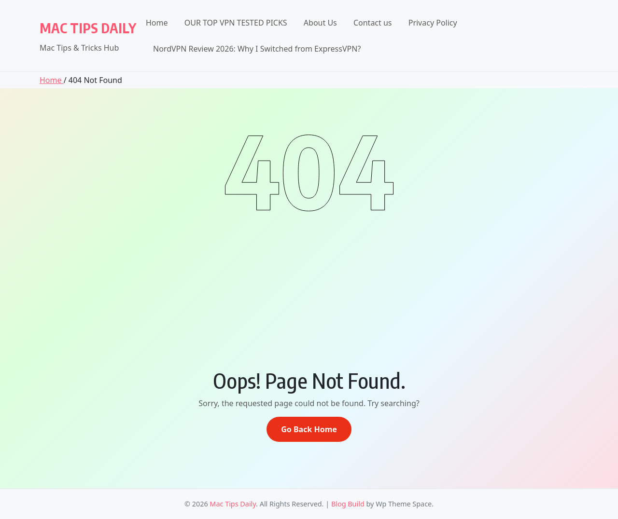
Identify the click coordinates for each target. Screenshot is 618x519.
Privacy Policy (432, 22)
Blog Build (348, 503)
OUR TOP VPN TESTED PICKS (235, 22)
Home (157, 22)
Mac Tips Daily (88, 27)
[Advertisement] (309, 283)
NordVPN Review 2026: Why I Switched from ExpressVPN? (257, 48)
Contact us (372, 22)
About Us (320, 22)
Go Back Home (309, 429)
